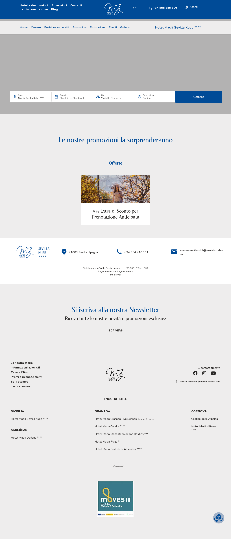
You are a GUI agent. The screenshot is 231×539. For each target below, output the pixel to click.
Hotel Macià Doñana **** (26, 438)
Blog (54, 9)
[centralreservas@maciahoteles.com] (177, 381)
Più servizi (115, 274)
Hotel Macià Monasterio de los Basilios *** (121, 434)
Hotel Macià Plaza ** (108, 442)
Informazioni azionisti (25, 368)
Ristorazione (97, 27)
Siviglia (17, 411)
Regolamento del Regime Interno (115, 271)
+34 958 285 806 (165, 8)
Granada (102, 411)
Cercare (198, 97)
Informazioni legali (118, 466)
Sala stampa (19, 382)
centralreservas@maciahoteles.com (200, 381)
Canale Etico (19, 372)
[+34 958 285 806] (150, 8)
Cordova (199, 411)
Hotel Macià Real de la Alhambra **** (118, 449)
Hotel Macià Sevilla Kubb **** (178, 27)
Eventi (113, 27)
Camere (36, 27)
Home (24, 27)
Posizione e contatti (56, 27)
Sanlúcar (19, 430)
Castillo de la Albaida (204, 419)
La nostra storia (22, 363)
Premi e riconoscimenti (26, 377)
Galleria (125, 27)
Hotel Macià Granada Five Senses (124, 419)
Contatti (76, 5)
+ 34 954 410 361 (136, 252)
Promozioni (59, 5)
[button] (118, 466)
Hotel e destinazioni (34, 5)
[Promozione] (151, 98)
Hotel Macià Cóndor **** (110, 426)
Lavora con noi (20, 386)
